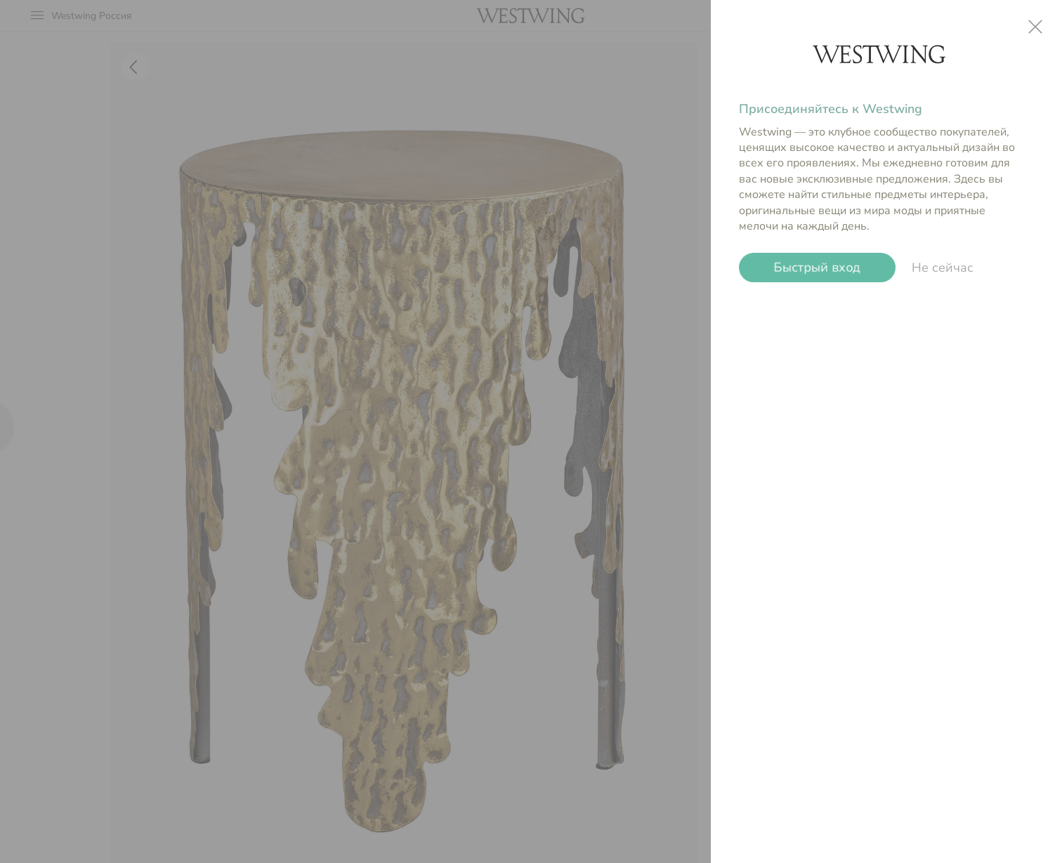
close (1035, 26)
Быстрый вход (817, 267)
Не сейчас (942, 267)
